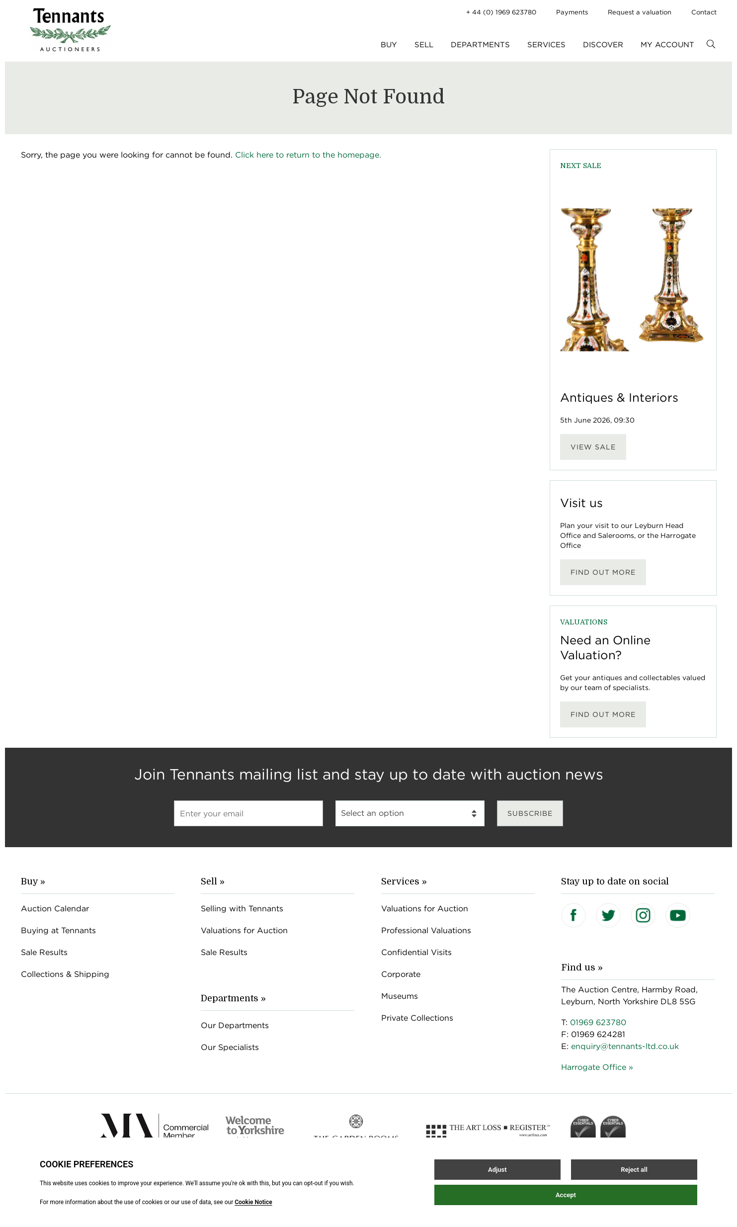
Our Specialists (230, 1047)
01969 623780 (598, 1022)
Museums (399, 996)
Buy (389, 44)
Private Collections (417, 1018)
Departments (480, 44)
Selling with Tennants (242, 908)
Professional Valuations (426, 930)
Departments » (233, 998)
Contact (704, 12)
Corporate (400, 974)
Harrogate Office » (597, 1067)
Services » (404, 881)
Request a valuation (639, 12)
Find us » (582, 967)
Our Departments (235, 1025)
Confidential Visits (416, 952)
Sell (423, 44)
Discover (603, 44)
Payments (572, 12)
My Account (667, 44)
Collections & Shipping (65, 974)
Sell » (213, 881)
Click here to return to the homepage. (308, 155)
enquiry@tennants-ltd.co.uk (625, 1046)
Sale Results (44, 952)
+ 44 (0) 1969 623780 (501, 12)
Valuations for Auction (244, 930)
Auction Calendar (55, 908)
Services (546, 44)
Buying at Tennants (58, 930)
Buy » (33, 881)
